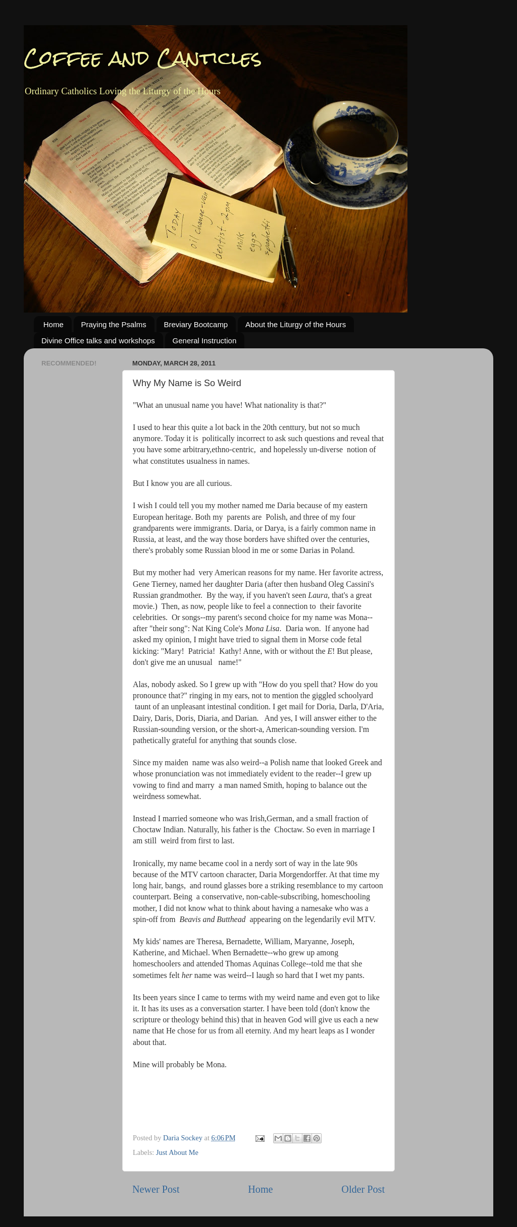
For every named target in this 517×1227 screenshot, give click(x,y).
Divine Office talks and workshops (98, 340)
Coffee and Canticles (143, 57)
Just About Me (177, 1152)
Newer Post (156, 1189)
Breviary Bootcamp (196, 324)
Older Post (363, 1189)
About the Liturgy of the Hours (295, 324)
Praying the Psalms (113, 324)
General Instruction (205, 340)
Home (53, 324)
